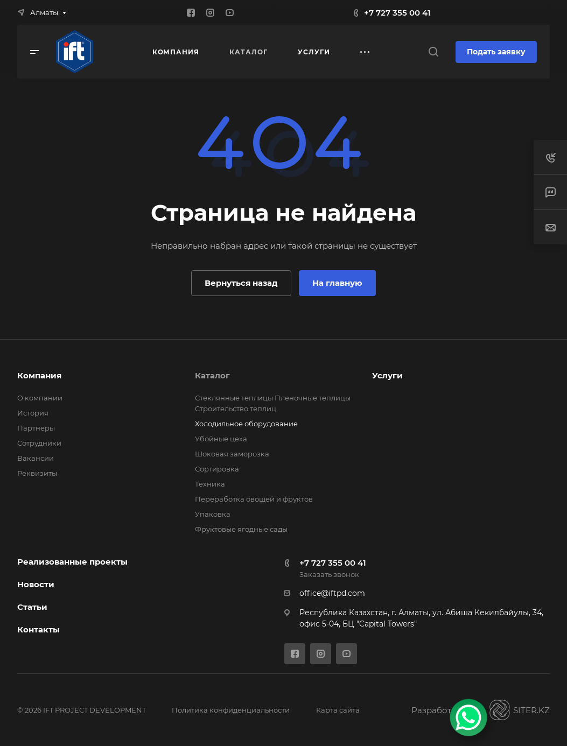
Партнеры (36, 428)
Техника (210, 484)
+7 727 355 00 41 (397, 13)
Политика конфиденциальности (231, 710)
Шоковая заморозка (232, 453)
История (32, 413)
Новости (35, 584)
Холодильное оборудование (246, 423)
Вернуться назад (241, 283)
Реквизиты (37, 473)
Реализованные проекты (72, 562)
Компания (39, 375)
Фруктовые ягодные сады (241, 529)
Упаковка (212, 514)
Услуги (387, 375)
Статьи (32, 607)
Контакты (38, 629)
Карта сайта (338, 710)
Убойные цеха (221, 438)
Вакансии (35, 458)
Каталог (212, 375)
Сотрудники (39, 443)
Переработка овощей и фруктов (254, 499)
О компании (39, 397)
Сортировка (217, 469)
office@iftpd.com (332, 593)
